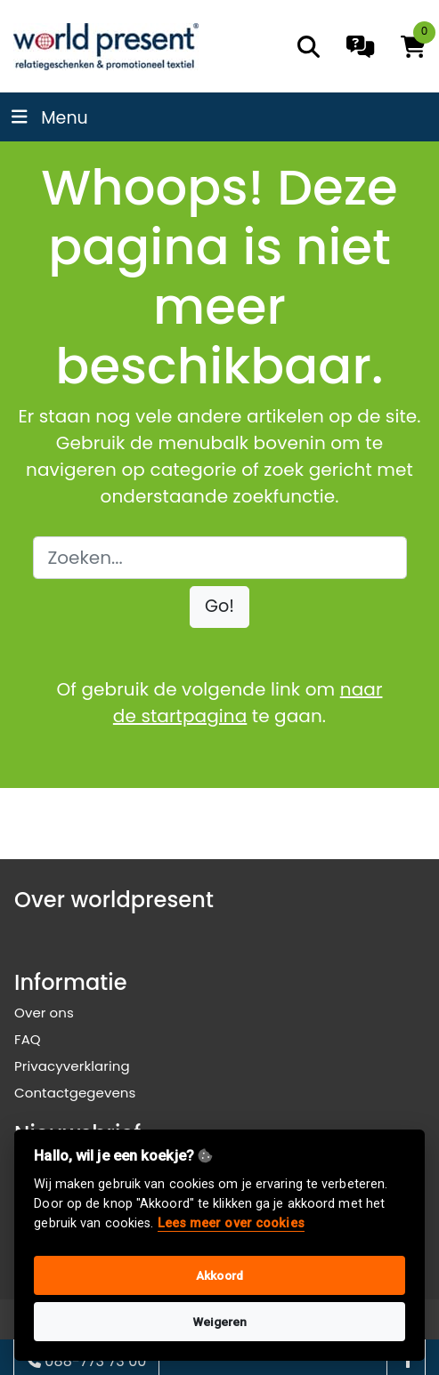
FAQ (27, 1039)
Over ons (44, 1012)
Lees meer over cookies (231, 1223)
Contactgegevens (74, 1092)
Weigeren (220, 1322)
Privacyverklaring (72, 1066)
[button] (219, 607)
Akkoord (219, 1275)
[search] (308, 47)
